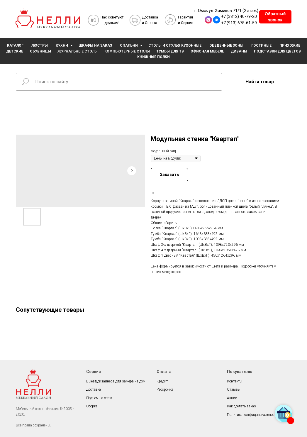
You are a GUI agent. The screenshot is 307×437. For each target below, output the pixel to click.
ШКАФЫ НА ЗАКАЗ (95, 45)
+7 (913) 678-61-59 (239, 23)
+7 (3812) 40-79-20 (239, 16)
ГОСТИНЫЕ (261, 45)
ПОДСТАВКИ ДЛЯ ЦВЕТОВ (277, 51)
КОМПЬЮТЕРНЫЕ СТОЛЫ (127, 51)
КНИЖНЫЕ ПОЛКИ (153, 57)
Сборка (92, 406)
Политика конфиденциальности (252, 415)
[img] (48, 20)
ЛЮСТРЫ (39, 45)
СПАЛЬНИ (129, 45)
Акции (232, 398)
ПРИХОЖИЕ (289, 45)
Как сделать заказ (241, 406)
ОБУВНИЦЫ (40, 51)
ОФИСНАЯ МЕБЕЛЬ (207, 51)
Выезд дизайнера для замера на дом (115, 381)
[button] (275, 16)
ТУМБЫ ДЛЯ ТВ (170, 51)
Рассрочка (165, 389)
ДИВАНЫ (239, 51)
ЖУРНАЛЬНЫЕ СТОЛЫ (77, 51)
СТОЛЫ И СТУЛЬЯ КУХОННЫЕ (174, 45)
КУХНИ (62, 45)
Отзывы (233, 389)
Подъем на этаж (99, 398)
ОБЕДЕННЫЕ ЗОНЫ (226, 45)
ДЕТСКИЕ (14, 51)
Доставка (93, 389)
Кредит (162, 381)
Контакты (234, 381)
